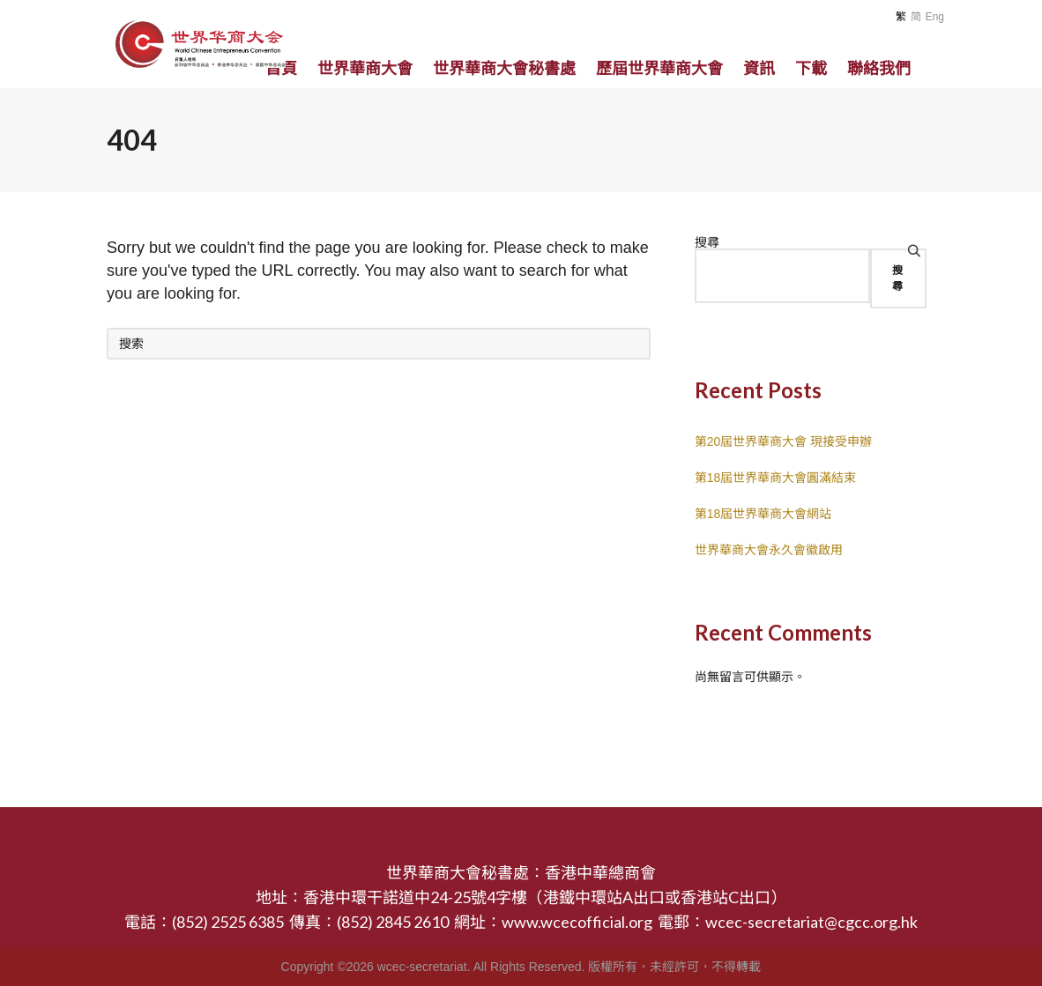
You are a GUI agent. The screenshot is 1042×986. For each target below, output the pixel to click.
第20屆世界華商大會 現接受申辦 (783, 441)
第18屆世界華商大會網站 (763, 514)
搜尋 (707, 242)
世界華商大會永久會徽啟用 (769, 550)
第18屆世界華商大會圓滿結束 (776, 478)
